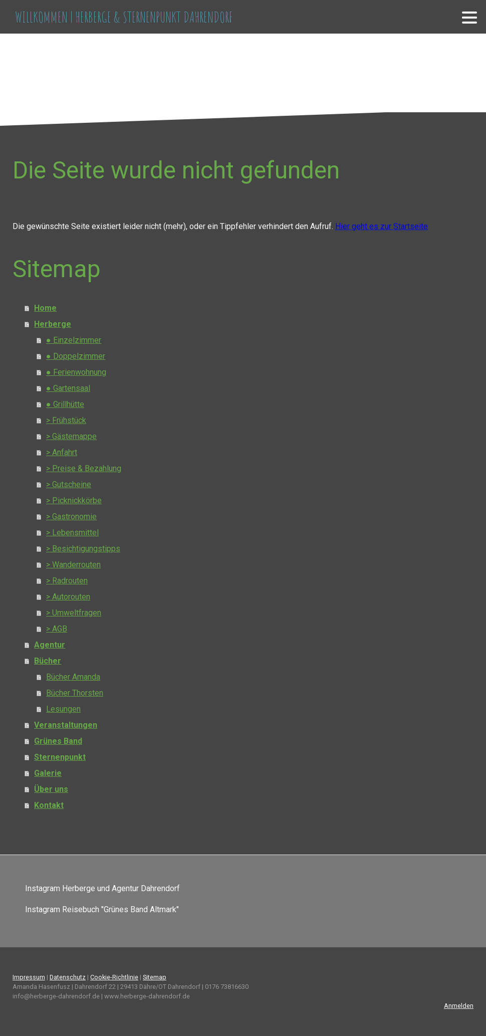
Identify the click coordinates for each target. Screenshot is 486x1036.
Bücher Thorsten (74, 693)
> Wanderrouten (73, 564)
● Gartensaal (68, 388)
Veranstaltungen (65, 725)
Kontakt (49, 805)
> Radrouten (67, 580)
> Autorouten (68, 596)
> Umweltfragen (73, 612)
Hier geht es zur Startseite (381, 226)
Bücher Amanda (73, 677)
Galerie (48, 773)
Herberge (52, 324)
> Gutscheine (68, 484)
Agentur (49, 645)
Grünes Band (58, 741)
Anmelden (458, 1005)
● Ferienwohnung (76, 372)
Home (45, 308)
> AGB (56, 629)
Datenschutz (68, 977)
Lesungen (63, 709)
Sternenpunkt (60, 757)
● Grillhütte (65, 404)
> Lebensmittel (72, 532)
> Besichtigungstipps (83, 548)
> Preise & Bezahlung (83, 468)
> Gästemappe (71, 436)
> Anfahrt (61, 452)
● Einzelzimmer (73, 340)
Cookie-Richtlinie (114, 977)
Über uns (51, 789)
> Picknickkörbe (74, 500)
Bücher (47, 661)
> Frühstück (66, 420)
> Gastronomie (71, 516)
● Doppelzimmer (75, 356)
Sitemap (154, 977)
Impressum (29, 977)
